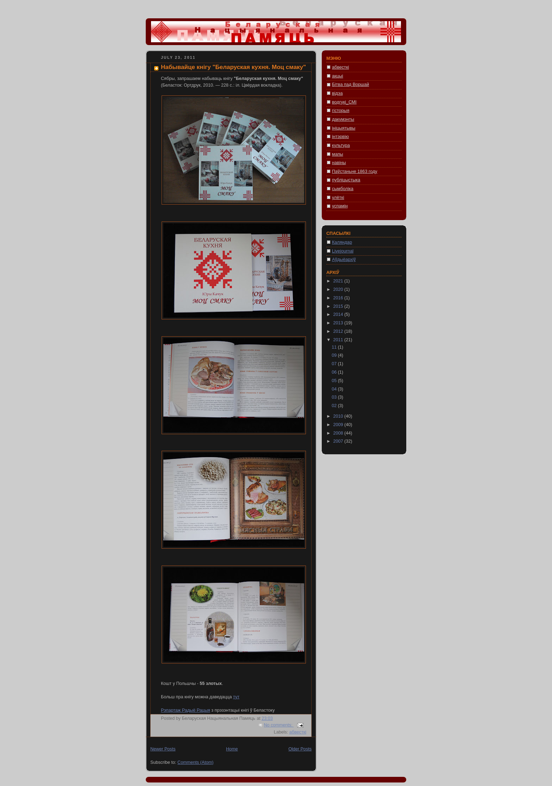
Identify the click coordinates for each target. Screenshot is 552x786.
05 (335, 380)
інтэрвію (340, 136)
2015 (339, 306)
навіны (339, 162)
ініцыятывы (343, 128)
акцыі (337, 76)
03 (335, 397)
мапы (337, 154)
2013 (339, 322)
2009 (339, 424)
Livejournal (342, 251)
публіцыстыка (346, 179)
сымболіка (342, 188)
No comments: (279, 725)
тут (236, 696)
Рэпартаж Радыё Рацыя (185, 710)
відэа (337, 93)
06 (335, 372)
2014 (339, 314)
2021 (339, 281)
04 (335, 389)
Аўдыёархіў (344, 259)
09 (335, 355)
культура (341, 145)
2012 (339, 331)
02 (335, 405)
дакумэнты (343, 119)
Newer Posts (162, 749)
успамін (340, 206)
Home (232, 749)
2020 (339, 289)
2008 (339, 433)
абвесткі (297, 732)
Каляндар (342, 242)
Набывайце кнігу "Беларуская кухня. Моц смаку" (233, 67)
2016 (339, 297)
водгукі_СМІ (344, 102)
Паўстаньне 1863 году (354, 171)
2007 (339, 441)
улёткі (338, 197)
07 (335, 363)
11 (335, 347)
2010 (339, 416)
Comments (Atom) (195, 762)
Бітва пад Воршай (350, 84)
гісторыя (340, 110)
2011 (339, 339)
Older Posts (300, 749)
